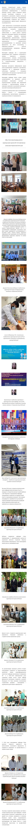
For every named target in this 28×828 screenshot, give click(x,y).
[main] (14, 51)
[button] (2, 2)
